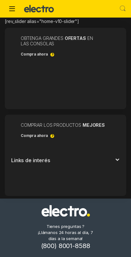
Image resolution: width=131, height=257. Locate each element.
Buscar (122, 8)
